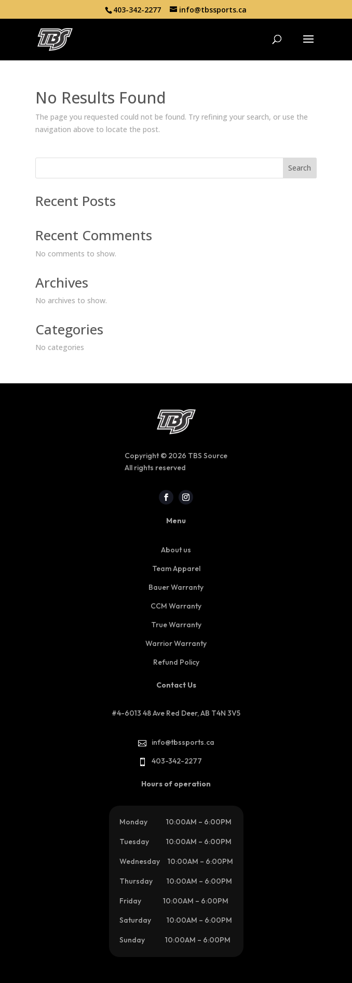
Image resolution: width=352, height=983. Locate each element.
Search (299, 168)
